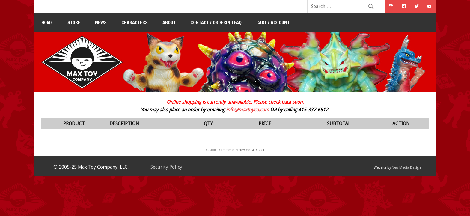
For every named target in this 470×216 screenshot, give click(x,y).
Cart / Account (273, 22)
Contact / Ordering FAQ (216, 22)
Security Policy (166, 167)
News (101, 22)
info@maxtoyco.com (247, 109)
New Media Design (251, 150)
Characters (134, 22)
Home (47, 22)
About (169, 22)
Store (73, 22)
